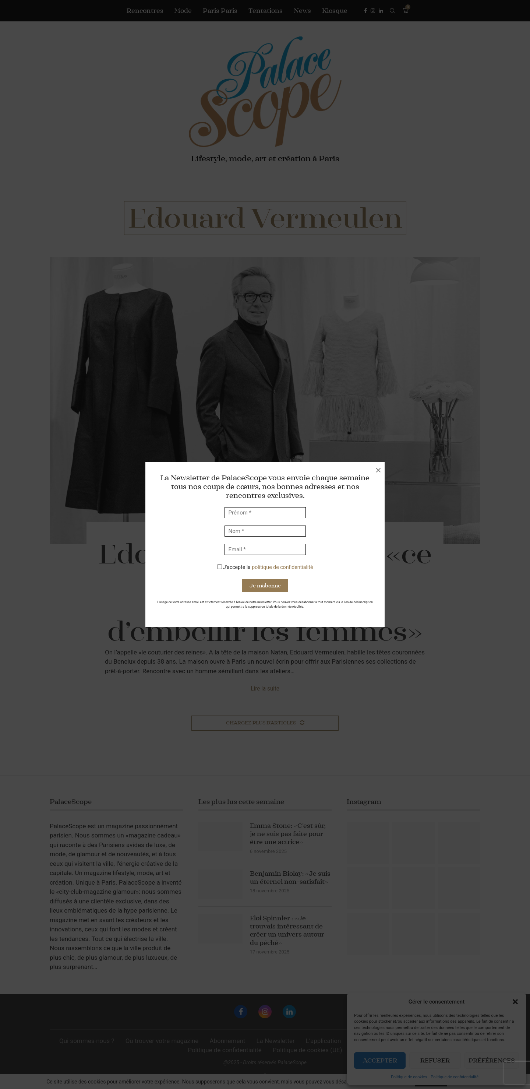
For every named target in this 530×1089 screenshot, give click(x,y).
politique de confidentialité (282, 567)
